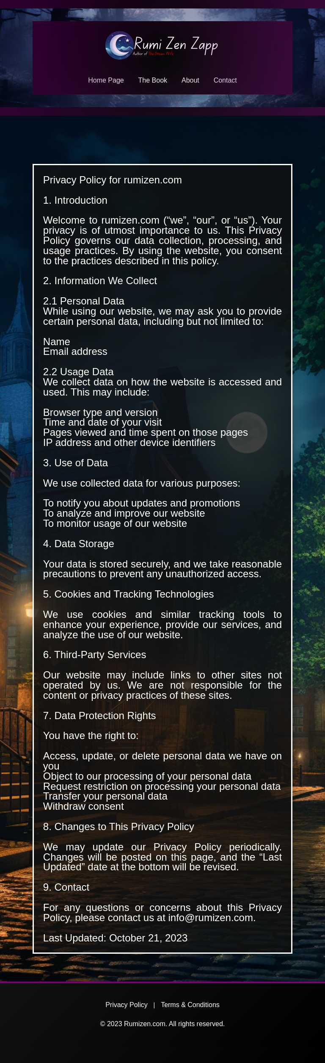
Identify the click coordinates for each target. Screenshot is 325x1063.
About (190, 80)
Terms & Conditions (190, 1004)
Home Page (106, 80)
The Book (152, 80)
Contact (225, 80)
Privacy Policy (126, 1004)
